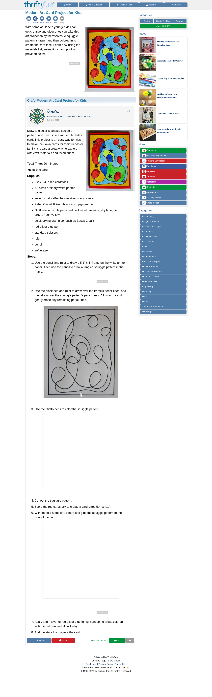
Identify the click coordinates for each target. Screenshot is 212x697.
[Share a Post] (124, 4)
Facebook (149, 166)
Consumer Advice (150, 236)
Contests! (149, 187)
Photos (145, 301)
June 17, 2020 (163, 26)
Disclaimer (91, 664)
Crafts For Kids (163, 21)
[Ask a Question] (94, 4)
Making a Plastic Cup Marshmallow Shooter (167, 96)
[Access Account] (151, 4)
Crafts (147, 21)
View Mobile (114, 660)
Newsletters (150, 192)
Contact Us (120, 664)
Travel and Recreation (152, 306)
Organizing (147, 286)
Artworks (180, 21)
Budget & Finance (150, 221)
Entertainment (149, 256)
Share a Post (150, 203)
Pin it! (63, 640)
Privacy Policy (105, 664)
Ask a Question (151, 197)
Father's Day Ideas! (153, 161)
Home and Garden (151, 276)
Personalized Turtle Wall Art (170, 61)
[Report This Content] (129, 640)
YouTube (148, 176)
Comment (39, 640)
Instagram (149, 182)
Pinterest (148, 171)
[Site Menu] (67, 4)
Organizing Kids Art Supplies (170, 78)
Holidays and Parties (152, 271)
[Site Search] (175, 4)
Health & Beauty (150, 266)
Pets (144, 296)
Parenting (147, 291)
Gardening (149, 150)
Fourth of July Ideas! (154, 155)
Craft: (57, 100)
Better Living (148, 216)
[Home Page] (39, 1)
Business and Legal (151, 226)
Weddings (147, 311)
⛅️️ (128, 667)
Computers (147, 231)
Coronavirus (148, 241)
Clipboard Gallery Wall (168, 113)
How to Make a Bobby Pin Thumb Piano (169, 131)
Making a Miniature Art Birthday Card (168, 43)
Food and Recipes (151, 261)
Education (147, 251)
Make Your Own (150, 281)
